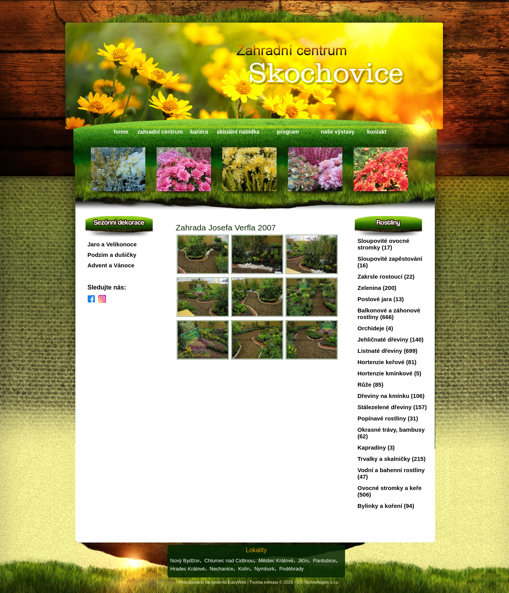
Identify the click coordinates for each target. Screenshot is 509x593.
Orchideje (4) (375, 328)
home (121, 132)
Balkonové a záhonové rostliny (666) (388, 313)
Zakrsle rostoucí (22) (386, 276)
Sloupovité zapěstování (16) (389, 262)
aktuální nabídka (238, 132)
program (288, 132)
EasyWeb (237, 582)
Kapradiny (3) (376, 447)
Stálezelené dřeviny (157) (392, 407)
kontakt (377, 132)
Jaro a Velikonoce (112, 244)
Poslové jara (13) (380, 299)
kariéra (199, 132)
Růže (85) (370, 384)
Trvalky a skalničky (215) (391, 458)
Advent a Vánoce (110, 265)
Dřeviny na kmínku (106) (391, 395)
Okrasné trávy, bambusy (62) (391, 433)
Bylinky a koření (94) (385, 505)
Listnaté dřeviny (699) (387, 350)
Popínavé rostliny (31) (387, 418)
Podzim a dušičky (111, 254)
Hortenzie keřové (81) (387, 362)
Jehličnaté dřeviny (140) (390, 339)
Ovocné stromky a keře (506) (389, 491)
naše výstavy (337, 132)
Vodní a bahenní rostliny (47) (391, 473)
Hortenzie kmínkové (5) (389, 373)
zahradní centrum (160, 132)
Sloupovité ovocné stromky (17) (383, 244)
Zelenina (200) (376, 287)
